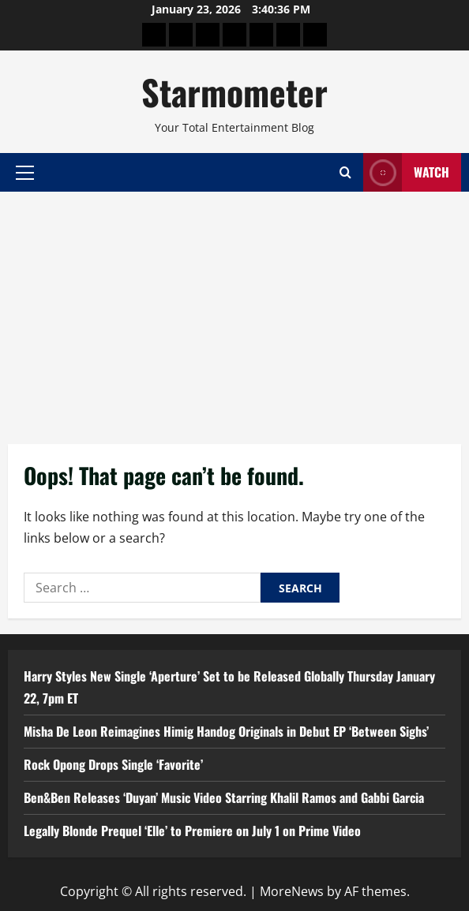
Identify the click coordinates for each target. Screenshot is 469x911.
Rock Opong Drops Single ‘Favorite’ (113, 764)
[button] (25, 172)
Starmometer (234, 92)
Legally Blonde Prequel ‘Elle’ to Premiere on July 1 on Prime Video (192, 830)
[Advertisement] (234, 310)
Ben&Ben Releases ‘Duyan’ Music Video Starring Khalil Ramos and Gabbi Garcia (224, 797)
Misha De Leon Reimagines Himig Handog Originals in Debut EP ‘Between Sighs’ (226, 731)
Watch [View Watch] (406, 172)
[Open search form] (345, 172)
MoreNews (292, 891)
